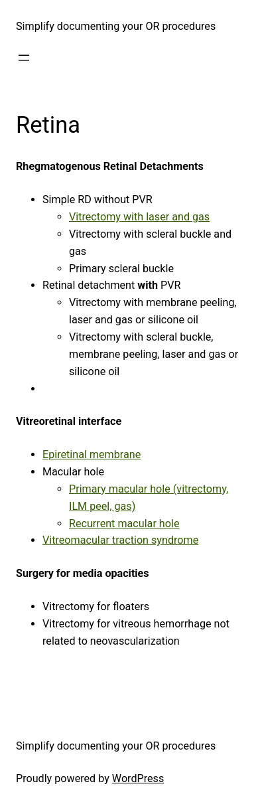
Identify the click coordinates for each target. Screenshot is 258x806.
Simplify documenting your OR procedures (116, 26)
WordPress (138, 778)
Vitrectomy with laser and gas (139, 216)
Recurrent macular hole (124, 523)
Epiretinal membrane (91, 454)
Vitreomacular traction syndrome (120, 540)
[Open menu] (24, 58)
